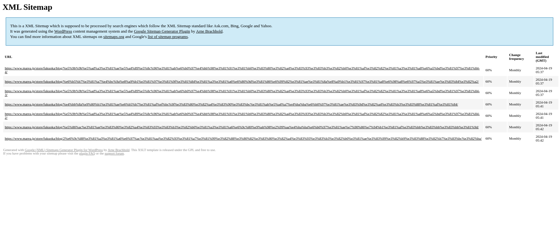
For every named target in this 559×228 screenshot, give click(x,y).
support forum (114, 153)
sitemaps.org (113, 36)
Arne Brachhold (209, 31)
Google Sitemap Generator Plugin (162, 31)
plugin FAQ (87, 153)
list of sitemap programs (168, 36)
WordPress (63, 31)
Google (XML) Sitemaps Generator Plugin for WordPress (64, 150)
